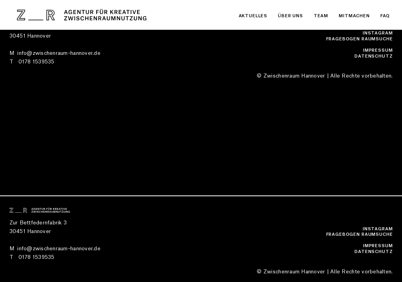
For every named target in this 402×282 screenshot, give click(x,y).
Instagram (378, 33)
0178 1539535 (36, 61)
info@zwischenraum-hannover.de (58, 53)
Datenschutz (373, 56)
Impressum (378, 50)
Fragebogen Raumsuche (359, 39)
